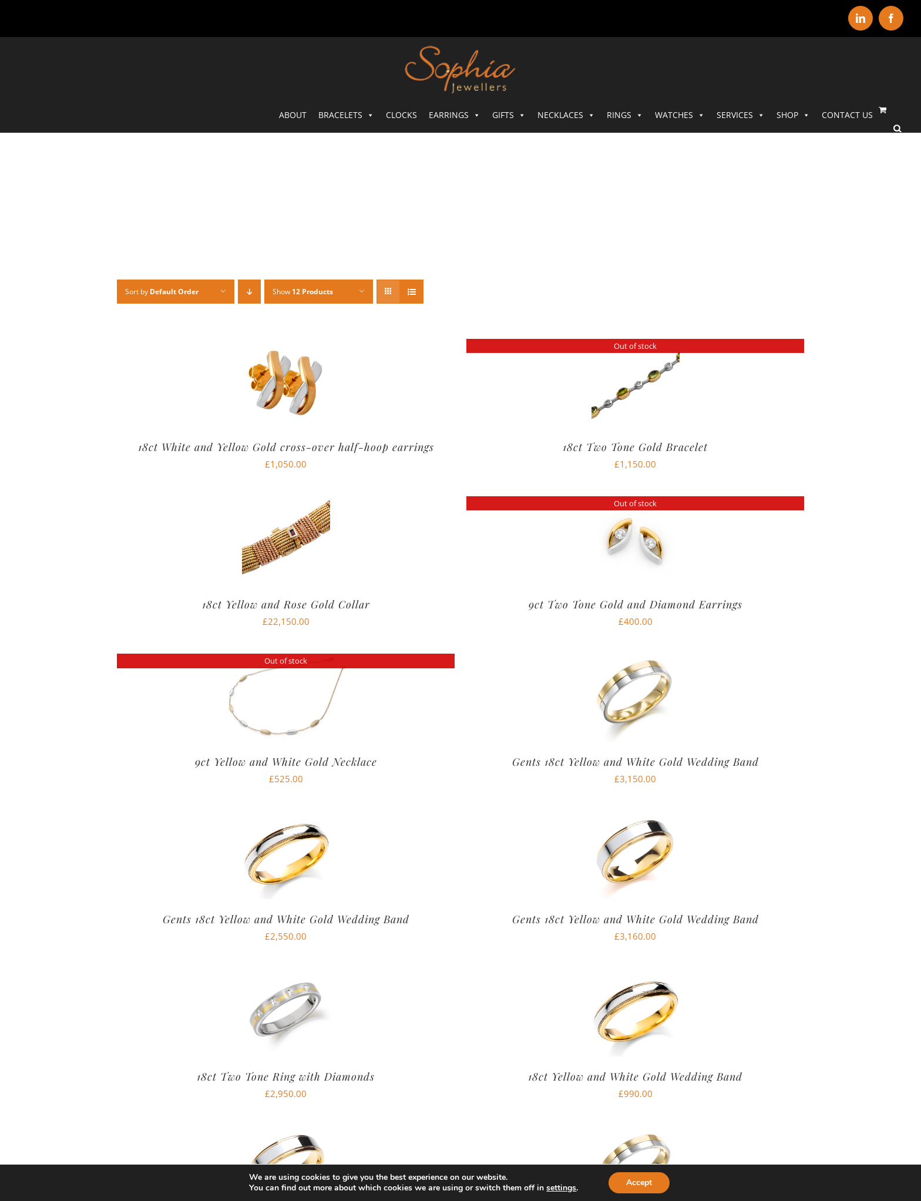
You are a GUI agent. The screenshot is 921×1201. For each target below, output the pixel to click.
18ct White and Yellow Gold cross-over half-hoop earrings (286, 447)
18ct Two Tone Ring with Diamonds (286, 1076)
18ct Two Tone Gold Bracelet (635, 447)
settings (561, 1188)
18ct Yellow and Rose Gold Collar (286, 604)
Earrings (454, 114)
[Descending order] (249, 292)
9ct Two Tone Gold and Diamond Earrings (635, 604)
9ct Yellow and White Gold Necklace (286, 762)
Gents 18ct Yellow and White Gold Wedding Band (635, 762)
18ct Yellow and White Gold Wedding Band (635, 1076)
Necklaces (566, 114)
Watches (680, 114)
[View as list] (411, 291)
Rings (625, 114)
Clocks (401, 114)
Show (303, 292)
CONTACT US (847, 114)
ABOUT (293, 114)
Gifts (509, 114)
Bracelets (346, 114)
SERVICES (741, 114)
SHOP (793, 114)
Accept (639, 1182)
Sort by (162, 292)
